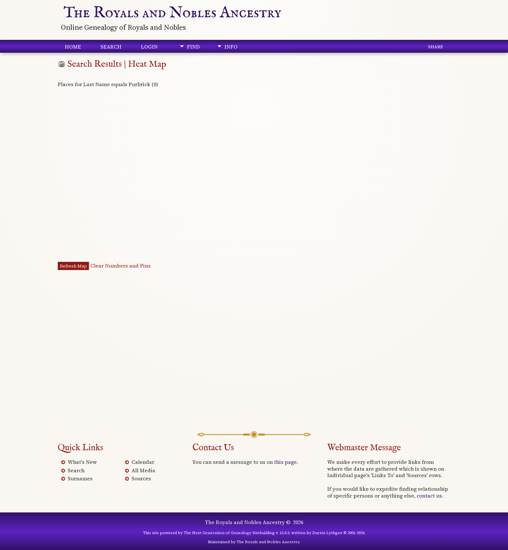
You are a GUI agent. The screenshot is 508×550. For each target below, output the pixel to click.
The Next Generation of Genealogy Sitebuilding (229, 532)
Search (110, 46)
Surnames (80, 478)
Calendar (143, 461)
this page (285, 461)
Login (149, 46)
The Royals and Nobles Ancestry (173, 13)
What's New (82, 461)
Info (231, 46)
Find (193, 46)
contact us (429, 495)
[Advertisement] (254, 354)
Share (435, 47)
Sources (141, 478)
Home (73, 46)
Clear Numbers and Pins (120, 265)
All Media (143, 470)
